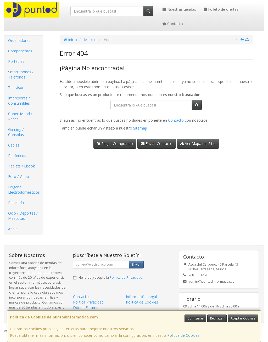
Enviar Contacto (156, 143)
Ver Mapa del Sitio (198, 143)
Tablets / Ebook (21, 166)
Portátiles (16, 61)
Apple (13, 228)
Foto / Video (18, 176)
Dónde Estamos (86, 307)
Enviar (136, 264)
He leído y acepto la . (111, 277)
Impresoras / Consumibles (19, 101)
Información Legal (141, 296)
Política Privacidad (88, 302)
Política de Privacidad (126, 277)
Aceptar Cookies (243, 318)
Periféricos (17, 155)
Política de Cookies (183, 335)
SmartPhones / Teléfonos (21, 74)
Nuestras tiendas (179, 9)
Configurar (195, 318)
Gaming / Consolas (16, 132)
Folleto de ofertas (221, 9)
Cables (13, 145)
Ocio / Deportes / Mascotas (23, 216)
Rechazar (217, 318)
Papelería (16, 202)
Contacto (173, 23)
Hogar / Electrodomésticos (24, 189)
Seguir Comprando (115, 143)
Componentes (20, 50)
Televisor (16, 87)
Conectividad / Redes (20, 116)
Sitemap (140, 128)
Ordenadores (19, 40)
